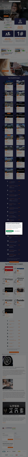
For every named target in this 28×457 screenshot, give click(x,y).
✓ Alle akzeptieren (10, 231)
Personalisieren (9, 232)
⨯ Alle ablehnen (17, 231)
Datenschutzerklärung (9, 229)
